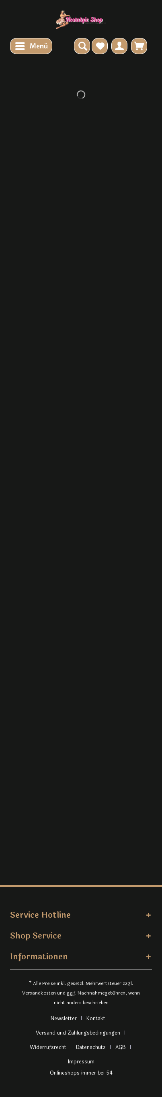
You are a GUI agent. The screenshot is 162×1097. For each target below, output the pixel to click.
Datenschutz (91, 1047)
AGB (120, 1047)
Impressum (81, 1062)
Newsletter (63, 1019)
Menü (31, 46)
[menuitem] (31, 46)
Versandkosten (39, 993)
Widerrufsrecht (48, 1047)
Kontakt (95, 1019)
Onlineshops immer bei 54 (81, 1073)
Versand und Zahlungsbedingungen (78, 1033)
